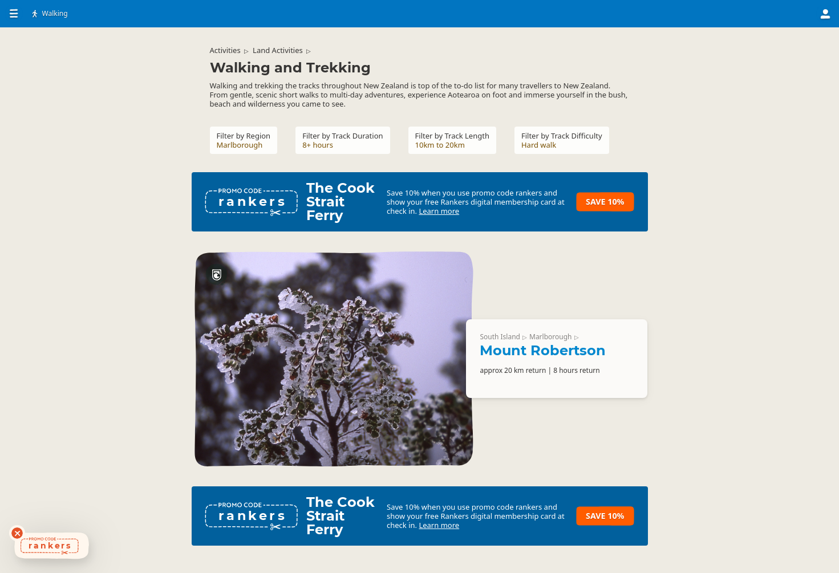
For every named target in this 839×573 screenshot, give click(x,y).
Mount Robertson (543, 350)
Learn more (439, 211)
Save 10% (605, 201)
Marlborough (550, 337)
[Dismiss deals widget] (17, 533)
